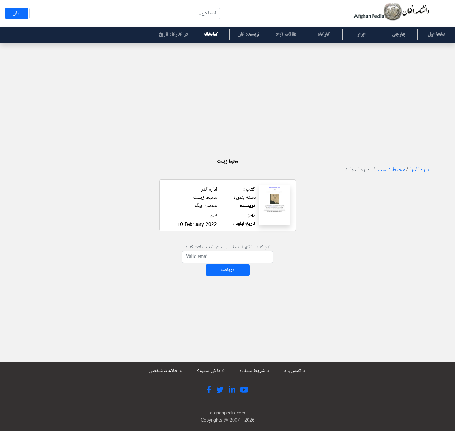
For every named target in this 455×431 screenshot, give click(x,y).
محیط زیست (391, 170)
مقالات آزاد (285, 34)
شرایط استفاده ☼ (254, 371)
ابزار (361, 34)
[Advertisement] (227, 94)
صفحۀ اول (436, 34)
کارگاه (324, 34)
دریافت (227, 270)
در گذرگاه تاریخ (173, 34)
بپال (16, 13)
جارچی (398, 34)
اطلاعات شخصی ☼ (166, 371)
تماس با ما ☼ (294, 371)
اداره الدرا (420, 170)
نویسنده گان (248, 34)
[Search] (124, 13)
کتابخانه (210, 34)
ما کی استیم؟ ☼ (211, 371)
